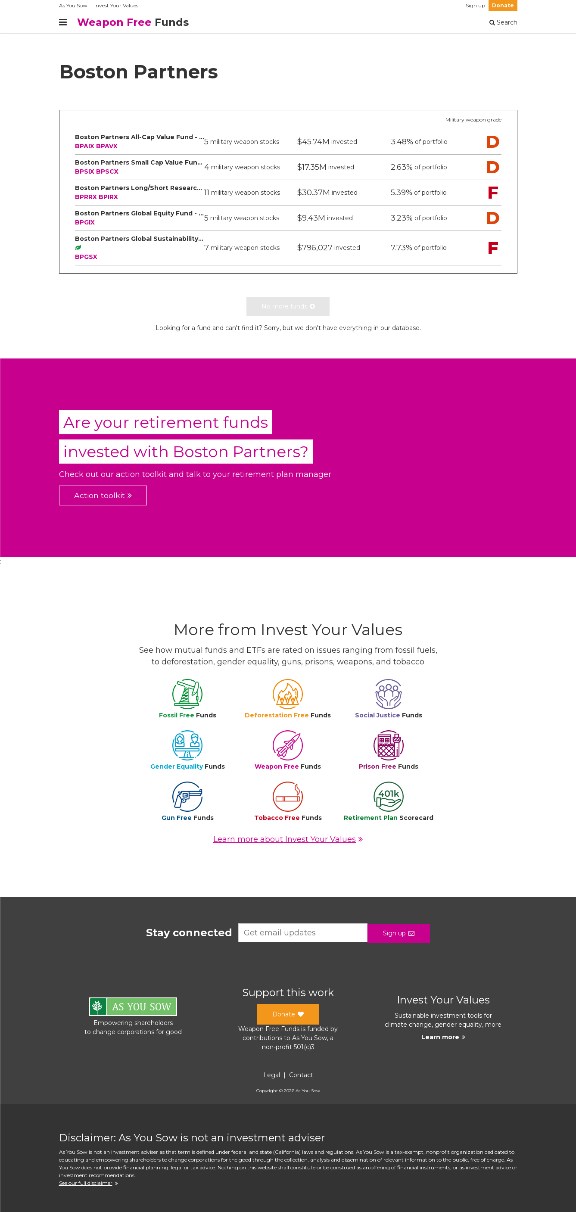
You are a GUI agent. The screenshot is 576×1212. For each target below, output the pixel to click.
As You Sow (73, 5)
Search (503, 22)
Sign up (475, 5)
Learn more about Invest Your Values (288, 839)
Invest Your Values (116, 5)
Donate (503, 5)
